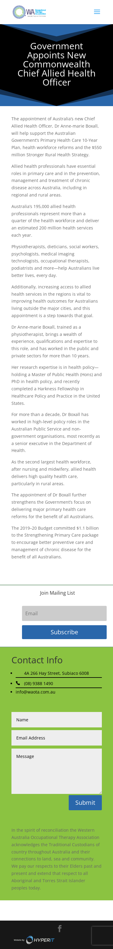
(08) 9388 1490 (38, 683)
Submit (85, 802)
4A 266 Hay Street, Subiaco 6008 (56, 673)
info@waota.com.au (35, 692)
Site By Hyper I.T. (34, 939)
